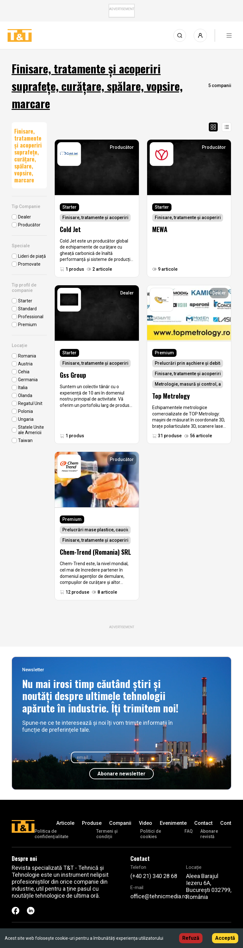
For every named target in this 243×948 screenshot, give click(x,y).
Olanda (25, 395)
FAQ (188, 831)
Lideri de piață (32, 256)
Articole (65, 823)
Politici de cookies (150, 834)
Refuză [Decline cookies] (190, 938)
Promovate (29, 264)
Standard (27, 308)
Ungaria (26, 419)
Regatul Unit (30, 403)
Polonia (25, 411)
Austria (25, 363)
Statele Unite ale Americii (31, 430)
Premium (27, 324)
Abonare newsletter (121, 774)
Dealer (24, 216)
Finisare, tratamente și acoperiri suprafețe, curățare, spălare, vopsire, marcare (28, 155)
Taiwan (25, 440)
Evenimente (173, 823)
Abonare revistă (209, 834)
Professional (30, 316)
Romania (27, 355)
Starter (25, 300)
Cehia (23, 371)
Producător (29, 224)
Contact (203, 823)
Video (145, 823)
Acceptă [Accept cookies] (225, 938)
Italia (23, 387)
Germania (28, 379)
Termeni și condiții (107, 834)
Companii (120, 823)
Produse (92, 823)
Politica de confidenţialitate (51, 834)
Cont (225, 823)
